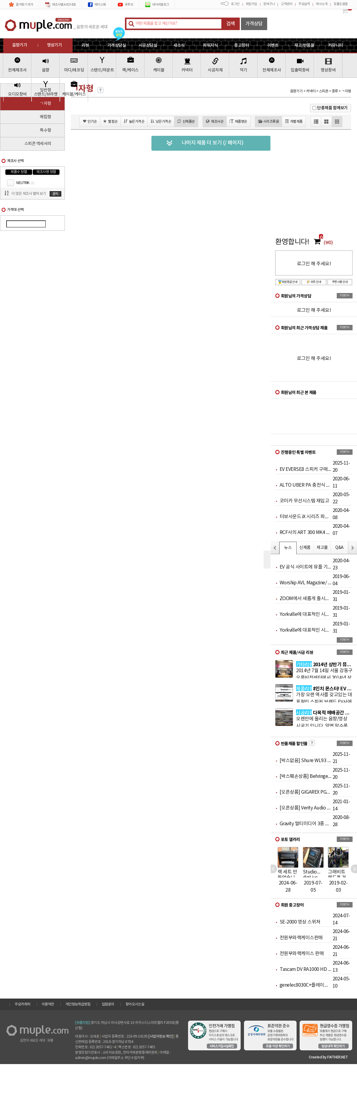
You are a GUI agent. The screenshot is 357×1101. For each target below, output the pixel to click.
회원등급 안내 (288, 282)
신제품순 (186, 121)
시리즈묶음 (268, 121)
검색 (230, 24)
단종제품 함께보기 (332, 107)
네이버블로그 (157, 4)
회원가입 (251, 4)
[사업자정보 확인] (160, 1036)
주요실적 (304, 4)
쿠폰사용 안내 (340, 282)
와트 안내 (313, 282)
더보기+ (344, 295)
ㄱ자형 (45, 103)
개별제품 (294, 121)
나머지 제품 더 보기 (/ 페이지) (204, 143)
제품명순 (238, 121)
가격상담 (254, 24)
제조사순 (214, 121)
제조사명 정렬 (46, 172)
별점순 (110, 121)
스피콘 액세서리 (37, 143)
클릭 (55, 194)
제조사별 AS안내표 (60, 4)
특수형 (45, 130)
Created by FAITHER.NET (328, 1057)
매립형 (45, 117)
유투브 (125, 4)
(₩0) (328, 242)
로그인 (235, 4)
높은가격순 (134, 121)
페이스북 (97, 4)
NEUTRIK (25, 183)
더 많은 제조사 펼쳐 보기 (29, 194)
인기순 (90, 121)
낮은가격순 (161, 121)
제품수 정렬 (18, 172)
